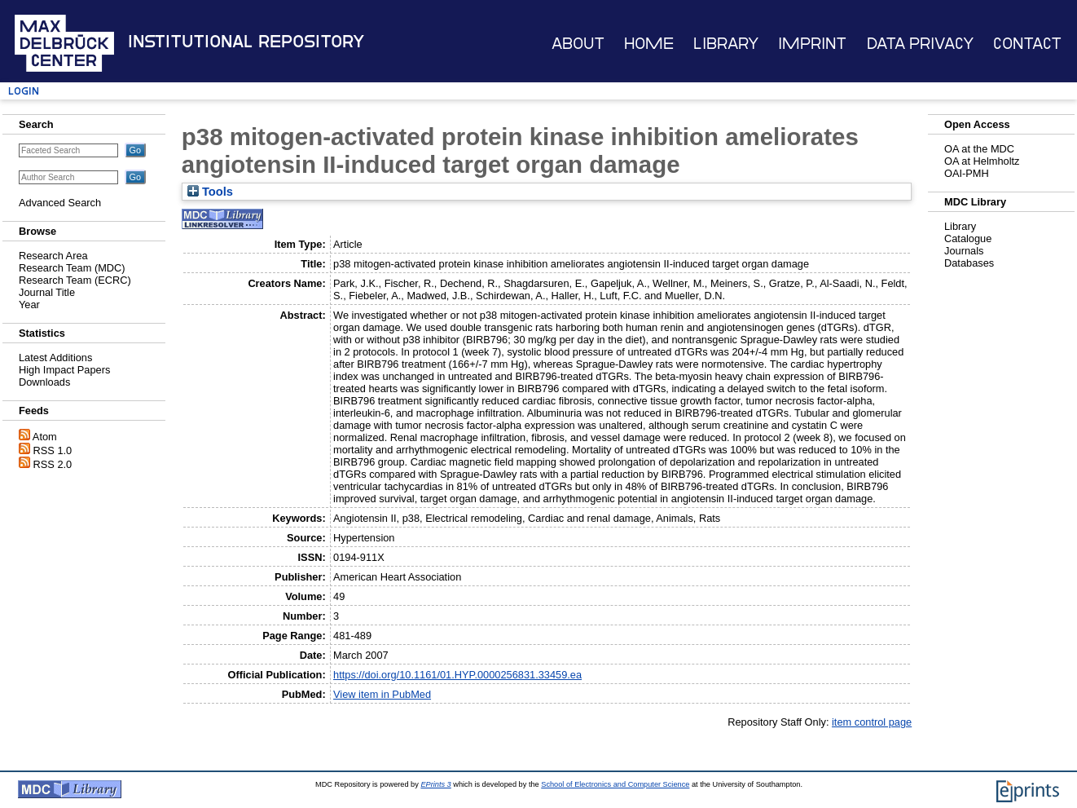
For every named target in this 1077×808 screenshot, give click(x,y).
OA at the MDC (979, 149)
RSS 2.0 (53, 464)
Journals (963, 251)
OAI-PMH (966, 173)
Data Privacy (920, 43)
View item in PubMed (382, 694)
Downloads (44, 382)
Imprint (812, 43)
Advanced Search (60, 202)
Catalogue (967, 238)
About (578, 43)
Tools (210, 191)
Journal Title (47, 292)
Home (649, 43)
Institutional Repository (246, 41)
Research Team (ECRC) (75, 280)
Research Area (53, 255)
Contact (1027, 43)
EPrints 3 (435, 784)
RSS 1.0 (53, 450)
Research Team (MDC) (72, 268)
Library (725, 43)
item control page (872, 722)
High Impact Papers (64, 370)
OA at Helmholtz (981, 161)
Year (29, 304)
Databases (969, 263)
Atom (45, 436)
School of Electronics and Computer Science (615, 784)
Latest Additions (55, 357)
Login (23, 91)
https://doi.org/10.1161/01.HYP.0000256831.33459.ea (457, 675)
